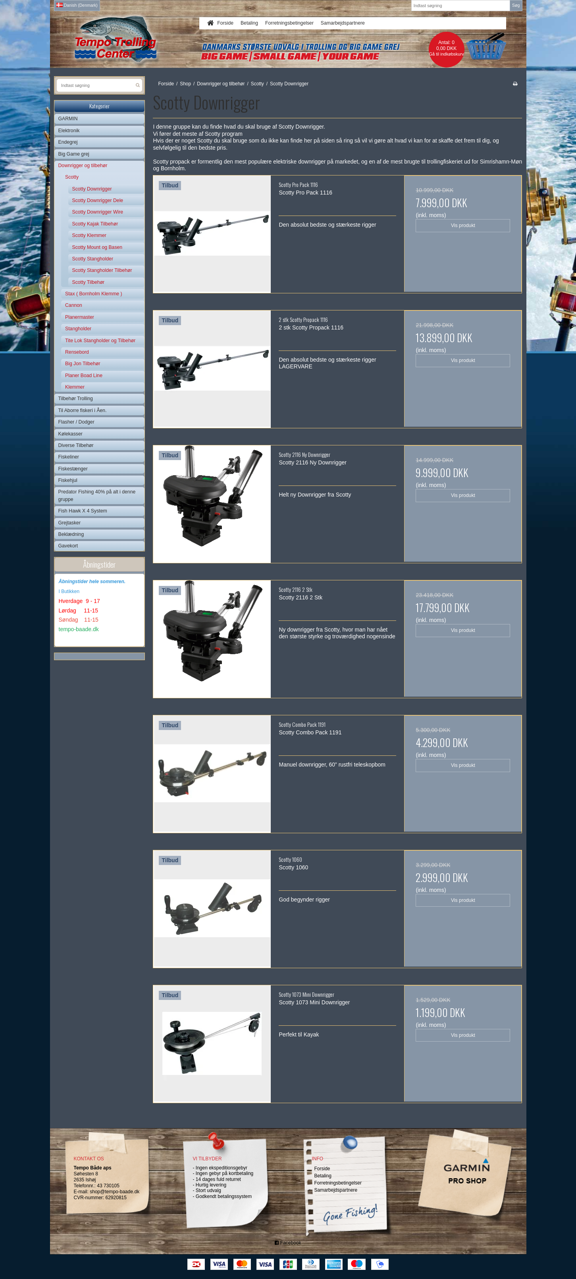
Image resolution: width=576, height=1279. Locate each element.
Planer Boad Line (83, 375)
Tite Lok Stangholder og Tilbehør (100, 340)
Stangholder (78, 328)
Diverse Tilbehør (76, 445)
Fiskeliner (68, 457)
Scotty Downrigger (92, 189)
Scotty (72, 177)
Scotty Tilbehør (88, 282)
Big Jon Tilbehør (82, 363)
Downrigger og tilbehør (83, 165)
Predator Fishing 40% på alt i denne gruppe (97, 495)
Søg (516, 5)
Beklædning (71, 534)
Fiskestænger (73, 469)
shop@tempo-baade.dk (114, 1191)
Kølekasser (70, 434)
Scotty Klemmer (89, 235)
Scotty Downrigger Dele (97, 200)
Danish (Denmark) (77, 5)
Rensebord (77, 352)
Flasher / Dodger (76, 422)
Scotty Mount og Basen (97, 247)
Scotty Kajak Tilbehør (95, 224)
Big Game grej (73, 154)
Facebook (288, 1243)
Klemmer (75, 387)
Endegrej (68, 142)
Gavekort (68, 546)
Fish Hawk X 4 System (82, 511)
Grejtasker (69, 523)
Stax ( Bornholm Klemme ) (93, 294)
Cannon (73, 305)
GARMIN (68, 118)
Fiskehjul (67, 480)
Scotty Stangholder (93, 259)
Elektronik (69, 130)
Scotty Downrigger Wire (97, 212)
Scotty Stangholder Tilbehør (102, 270)
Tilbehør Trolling (75, 398)
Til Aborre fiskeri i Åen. (82, 410)
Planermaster (79, 317)
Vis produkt (463, 225)
